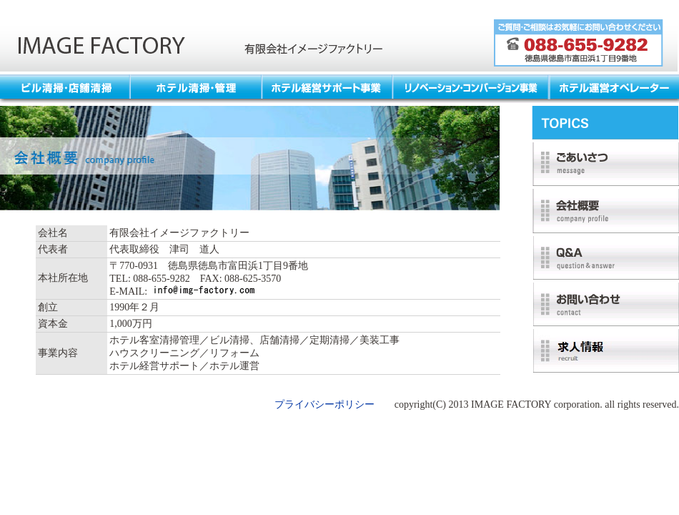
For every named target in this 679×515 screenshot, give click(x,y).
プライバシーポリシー (324, 404)
